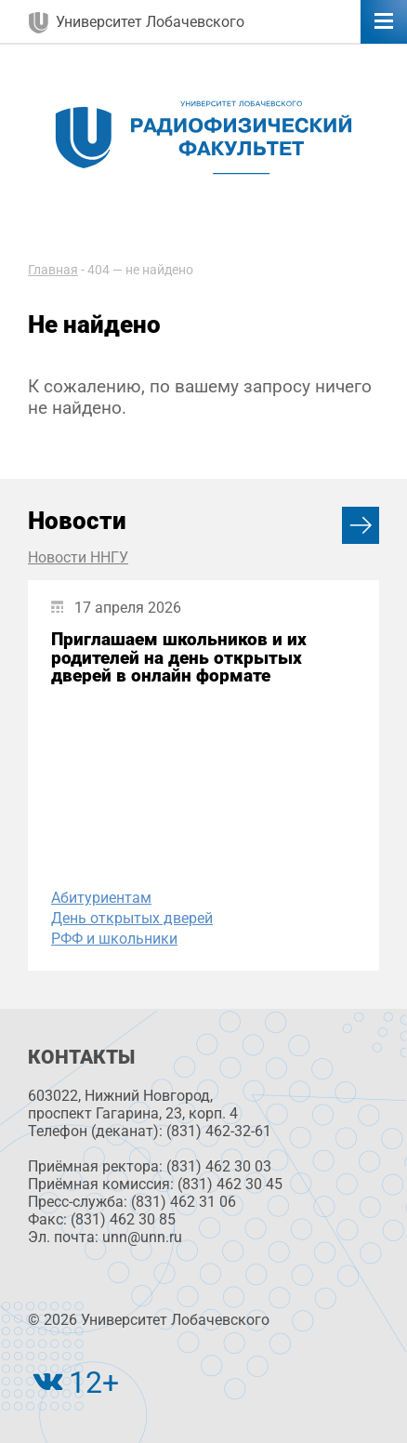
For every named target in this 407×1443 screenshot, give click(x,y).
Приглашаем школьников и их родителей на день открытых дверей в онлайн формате (179, 657)
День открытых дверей (132, 918)
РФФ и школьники (114, 938)
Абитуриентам (101, 898)
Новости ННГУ (78, 557)
